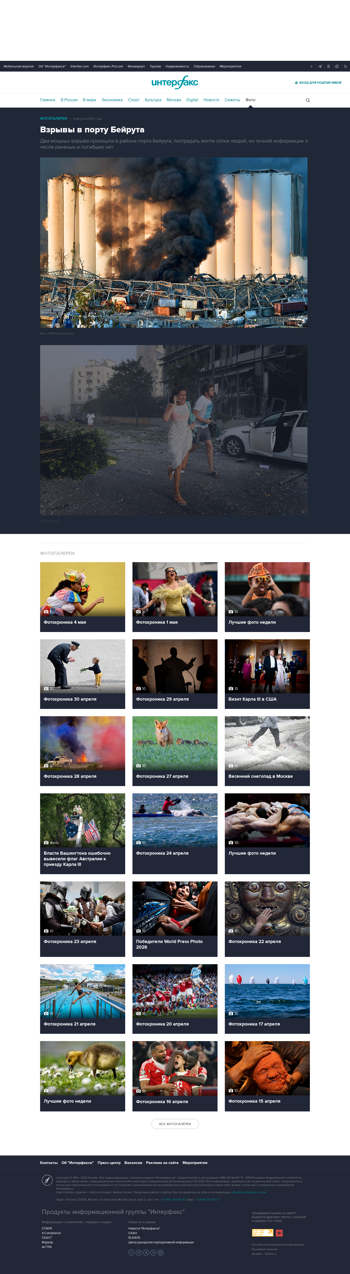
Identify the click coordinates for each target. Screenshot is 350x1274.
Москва (174, 100)
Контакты (49, 1162)
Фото (250, 100)
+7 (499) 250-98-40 (173, 1199)
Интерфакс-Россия (108, 66)
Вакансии (133, 1162)
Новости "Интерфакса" (144, 1228)
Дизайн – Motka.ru (264, 1254)
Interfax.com (79, 66)
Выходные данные (265, 1249)
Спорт (134, 100)
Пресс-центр (109, 1162)
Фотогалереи (53, 118)
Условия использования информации (278, 1245)
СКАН (132, 1233)
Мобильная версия (19, 66)
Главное (47, 100)
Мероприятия (230, 66)
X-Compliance (51, 1233)
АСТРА (47, 1247)
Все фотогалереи (175, 1124)
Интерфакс (175, 82)
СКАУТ (47, 1238)
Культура (153, 100)
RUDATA (134, 1238)
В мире (89, 100)
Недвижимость (177, 66)
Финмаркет (136, 66)
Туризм (155, 66)
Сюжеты (232, 100)
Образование (204, 66)
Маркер (47, 1242)
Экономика (112, 100)
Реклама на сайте (162, 1162)
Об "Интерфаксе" (52, 66)
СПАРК (47, 1228)
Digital (192, 100)
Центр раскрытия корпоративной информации (161, 1242)
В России (69, 100)
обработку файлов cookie (248, 1192)
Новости (211, 100)
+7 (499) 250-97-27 (207, 1199)
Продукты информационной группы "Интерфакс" (113, 1212)
